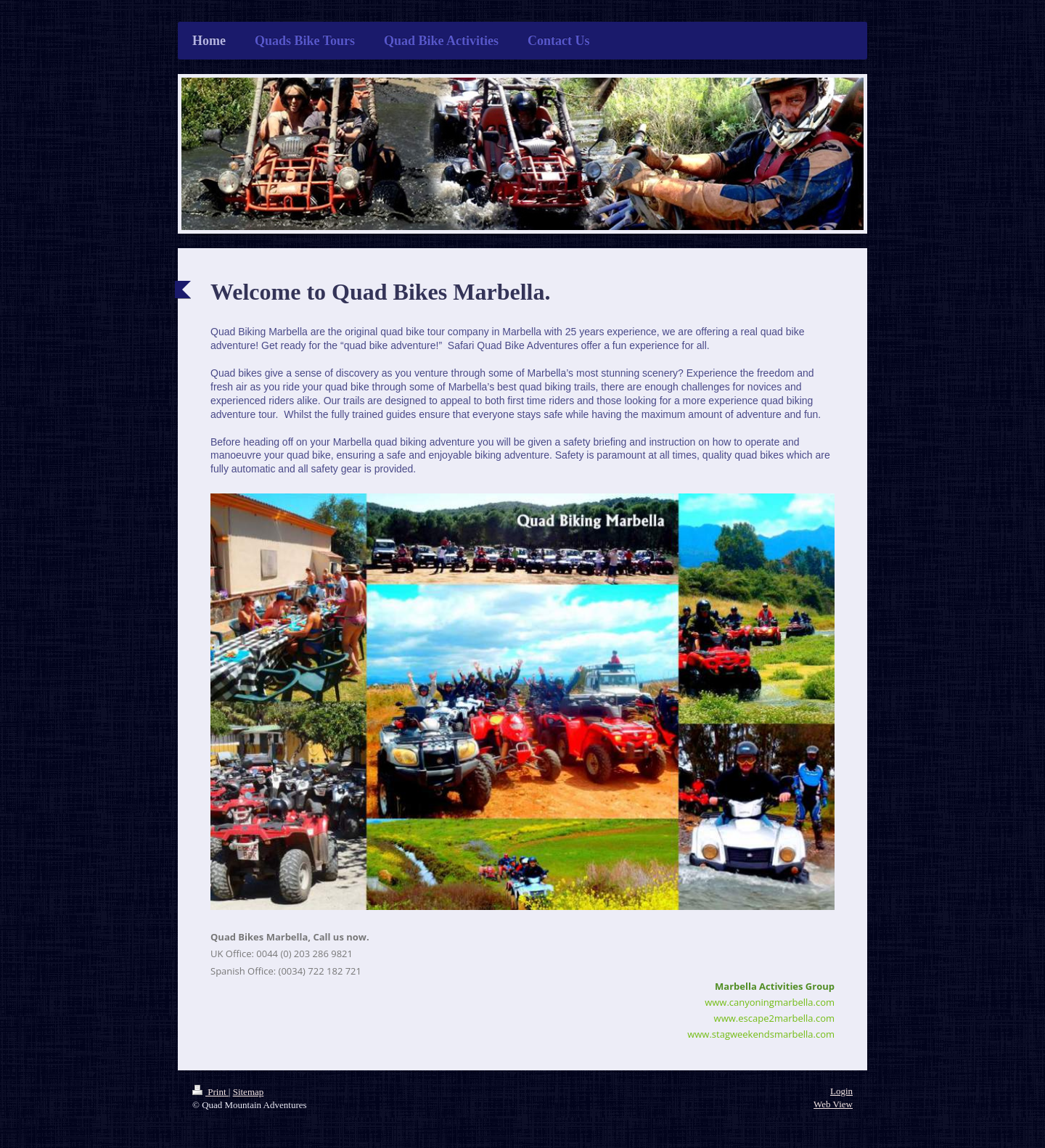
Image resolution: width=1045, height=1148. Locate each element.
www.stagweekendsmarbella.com (761, 1034)
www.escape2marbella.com (774, 1018)
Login (841, 1091)
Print (210, 1091)
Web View (833, 1104)
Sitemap (248, 1091)
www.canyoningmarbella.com (770, 1002)
